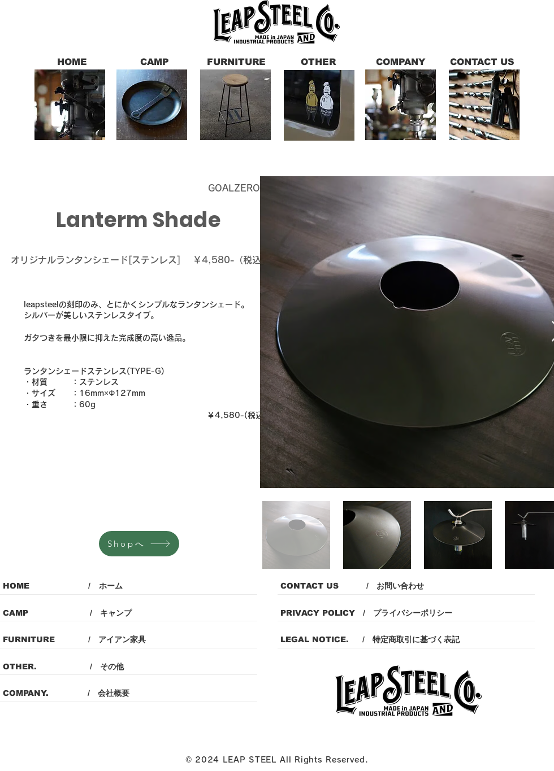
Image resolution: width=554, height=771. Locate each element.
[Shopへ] (139, 543)
